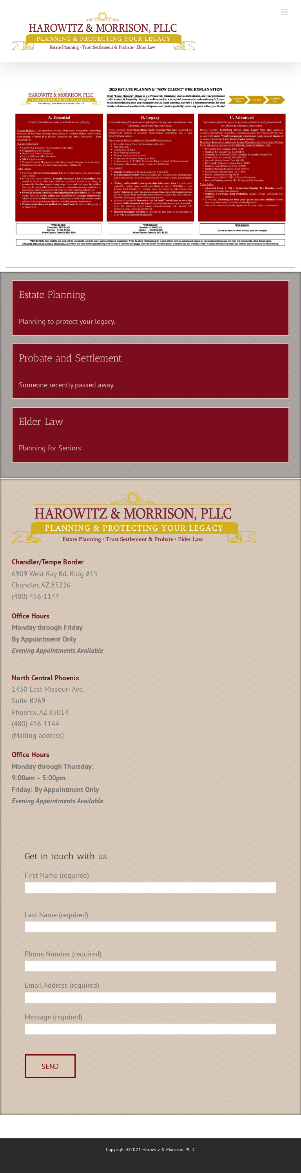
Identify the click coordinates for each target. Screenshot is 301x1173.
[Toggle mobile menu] (285, 12)
